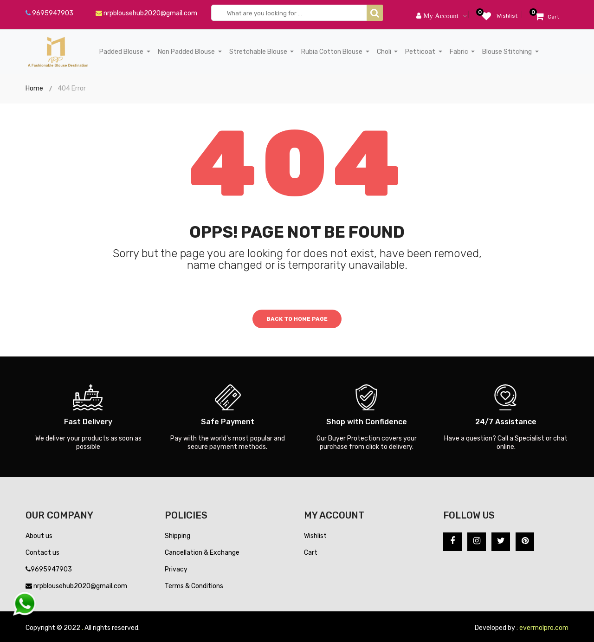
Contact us (42, 553)
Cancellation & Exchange (202, 553)
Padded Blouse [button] (122, 52)
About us (39, 536)
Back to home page (297, 319)
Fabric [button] (460, 52)
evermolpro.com (543, 628)
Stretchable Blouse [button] (259, 52)
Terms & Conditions (194, 586)
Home (34, 88)
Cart (310, 553)
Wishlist (315, 536)
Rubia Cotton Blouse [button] (332, 52)
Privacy (176, 569)
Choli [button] (385, 52)
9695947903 (49, 13)
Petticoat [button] (421, 52)
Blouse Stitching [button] (507, 52)
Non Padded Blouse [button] (187, 52)
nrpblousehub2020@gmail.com (146, 13)
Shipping (177, 536)
